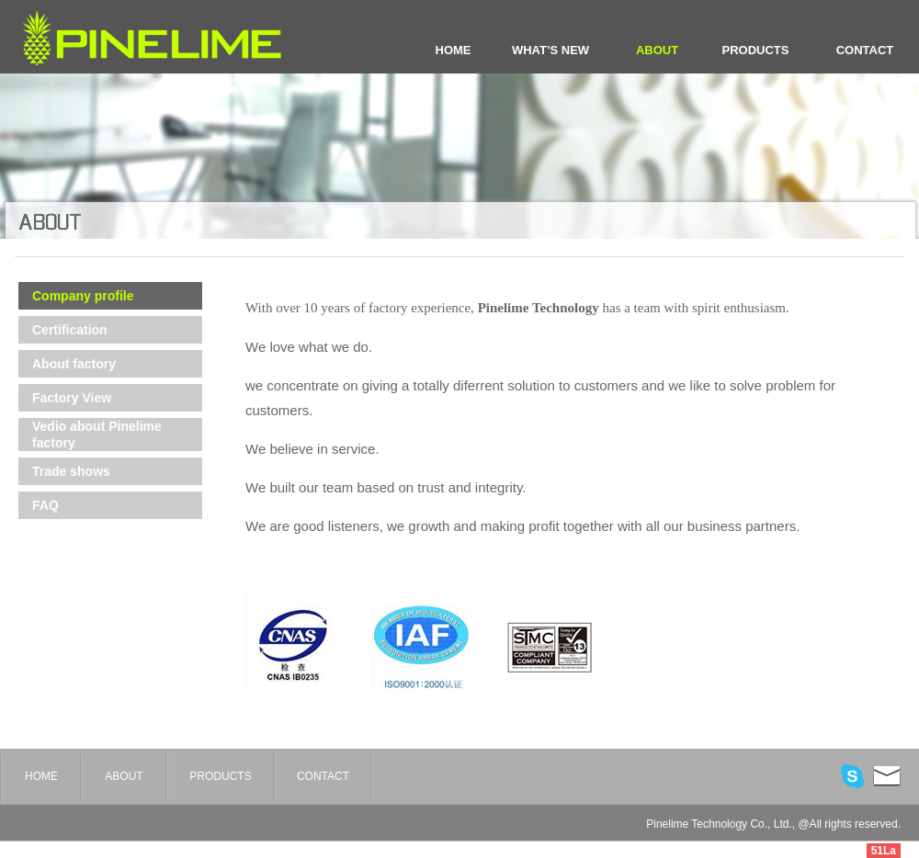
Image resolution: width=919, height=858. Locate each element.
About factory (74, 363)
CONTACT (865, 50)
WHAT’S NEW (550, 50)
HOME (453, 50)
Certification (70, 329)
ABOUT (657, 50)
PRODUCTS (755, 50)
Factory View (71, 397)
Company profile (82, 295)
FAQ (45, 505)
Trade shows (71, 471)
